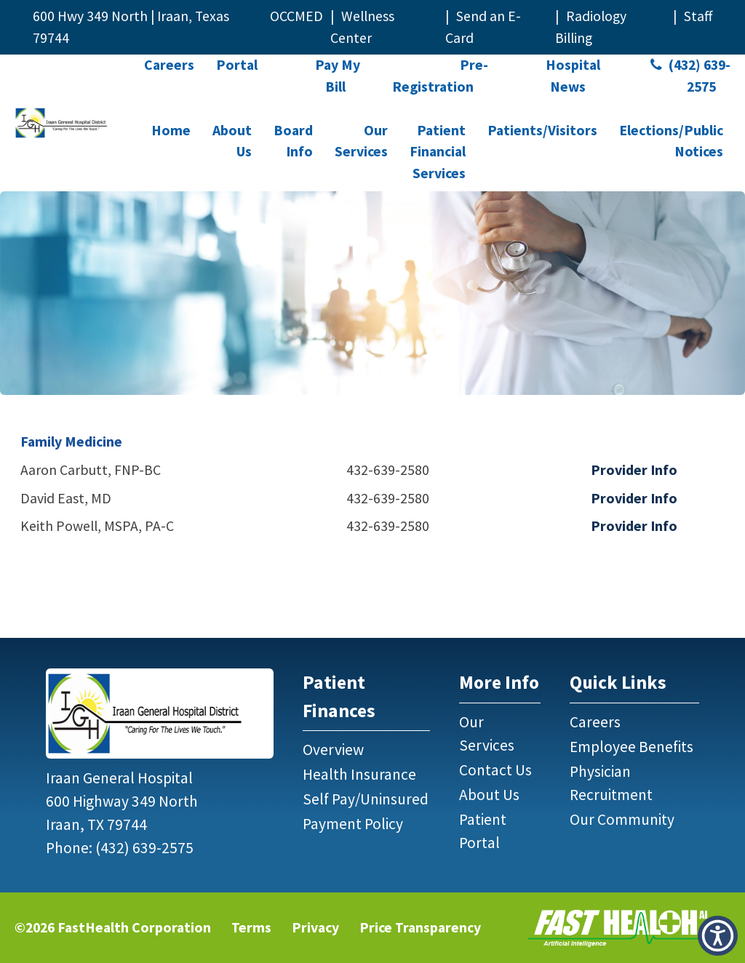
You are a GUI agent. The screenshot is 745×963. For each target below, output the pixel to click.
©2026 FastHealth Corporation (113, 927)
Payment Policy (353, 824)
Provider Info (634, 470)
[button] (718, 936)
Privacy (315, 927)
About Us (232, 141)
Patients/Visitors (542, 130)
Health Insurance (359, 774)
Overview (333, 749)
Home (171, 130)
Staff (698, 16)
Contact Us (495, 770)
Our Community (622, 819)
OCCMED (296, 16)
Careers (169, 64)
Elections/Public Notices (671, 141)
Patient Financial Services (438, 151)
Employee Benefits (631, 746)
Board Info (293, 141)
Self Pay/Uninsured (366, 799)
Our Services (361, 141)
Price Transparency (420, 927)
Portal (237, 64)
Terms (251, 927)
